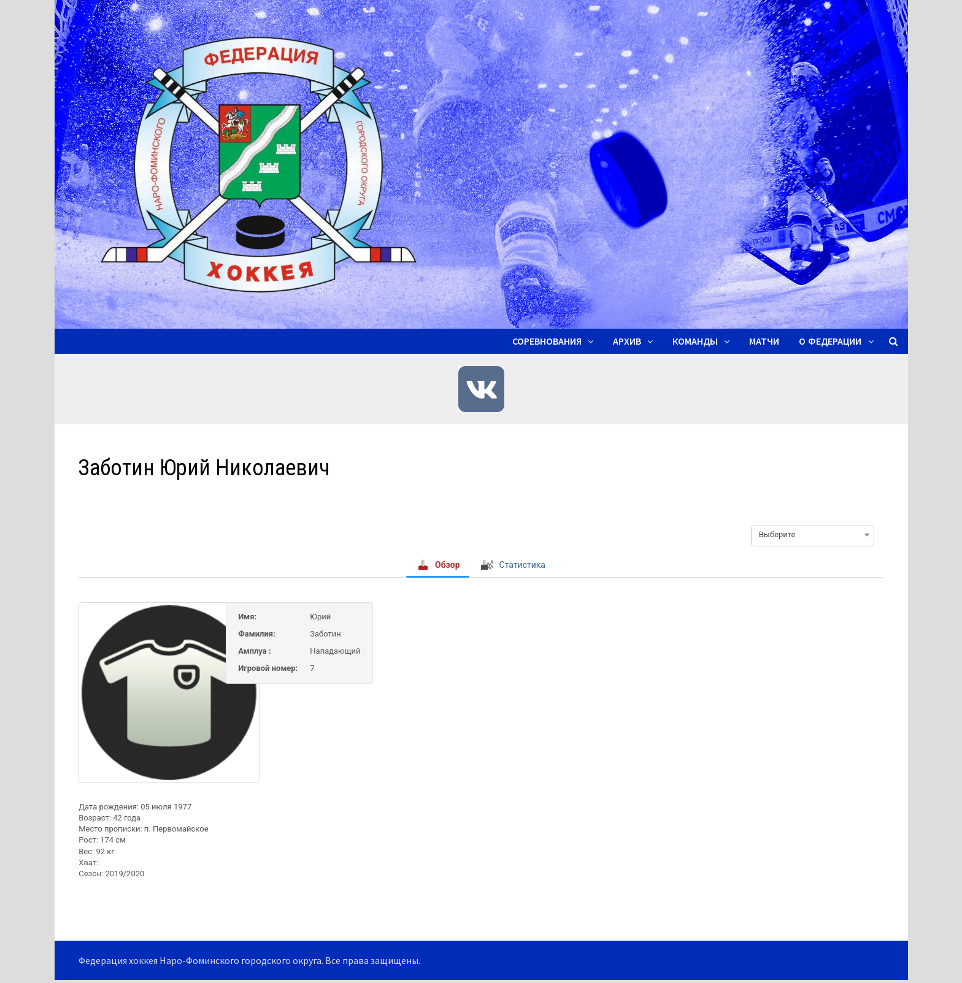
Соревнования (547, 341)
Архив (627, 341)
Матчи (764, 341)
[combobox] (813, 534)
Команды (695, 341)
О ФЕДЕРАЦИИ (830, 341)
